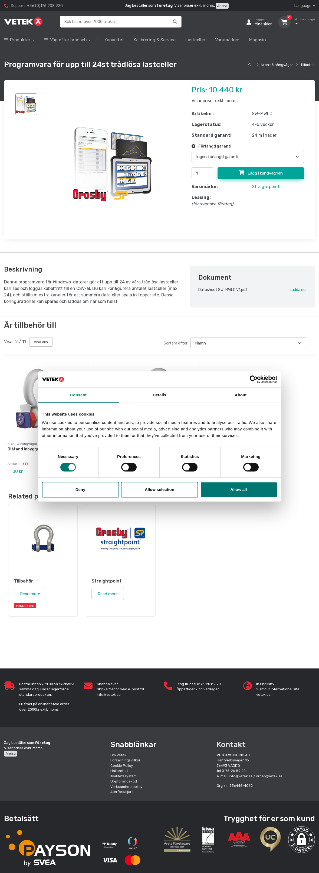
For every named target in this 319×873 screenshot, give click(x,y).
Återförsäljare (122, 792)
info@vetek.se (109, 694)
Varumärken (227, 39)
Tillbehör (308, 65)
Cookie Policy (121, 765)
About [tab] (241, 395)
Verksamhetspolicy (126, 786)
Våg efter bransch (65, 39)
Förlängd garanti (211, 146)
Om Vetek (118, 755)
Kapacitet (114, 39)
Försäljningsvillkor (125, 760)
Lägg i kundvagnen (261, 172)
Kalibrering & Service (155, 39)
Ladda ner (298, 289)
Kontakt (231, 744)
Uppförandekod (123, 781)
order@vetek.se (269, 776)
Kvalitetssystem (123, 776)
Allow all (239, 489)
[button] (301, 839)
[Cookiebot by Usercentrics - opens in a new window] (253, 379)
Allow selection (159, 489)
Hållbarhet (119, 771)
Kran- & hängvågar (277, 65)
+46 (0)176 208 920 (45, 6)
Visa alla (41, 342)
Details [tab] (159, 395)
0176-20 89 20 (234, 771)
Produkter (17, 39)
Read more (30, 593)
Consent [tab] (78, 395)
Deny (80, 489)
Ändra (222, 6)
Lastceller (195, 39)
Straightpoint (265, 186)
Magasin (257, 39)
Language (302, 6)
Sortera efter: (176, 343)
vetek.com (265, 694)
